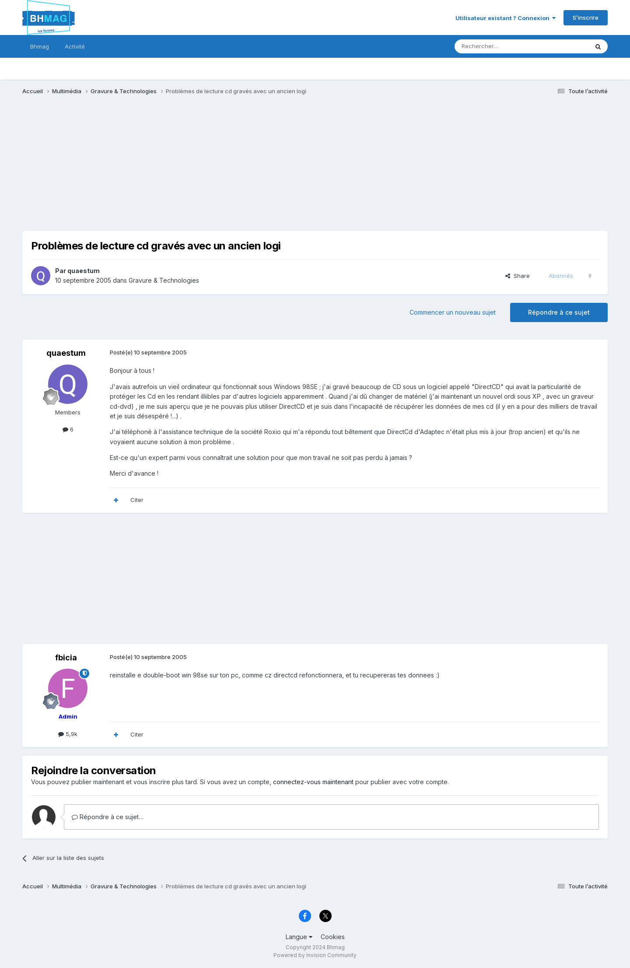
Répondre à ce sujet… (108, 817)
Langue (299, 936)
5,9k (67, 733)
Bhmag (39, 46)
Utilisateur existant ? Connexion (505, 17)
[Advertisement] (181, 170)
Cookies (333, 936)
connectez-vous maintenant (313, 782)
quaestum (83, 270)
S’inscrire (585, 17)
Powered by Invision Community (315, 955)
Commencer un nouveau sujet (453, 312)
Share (517, 275)
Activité (75, 46)
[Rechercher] (502, 46)
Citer (137, 499)
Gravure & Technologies (164, 280)
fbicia (66, 657)
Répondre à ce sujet (559, 312)
